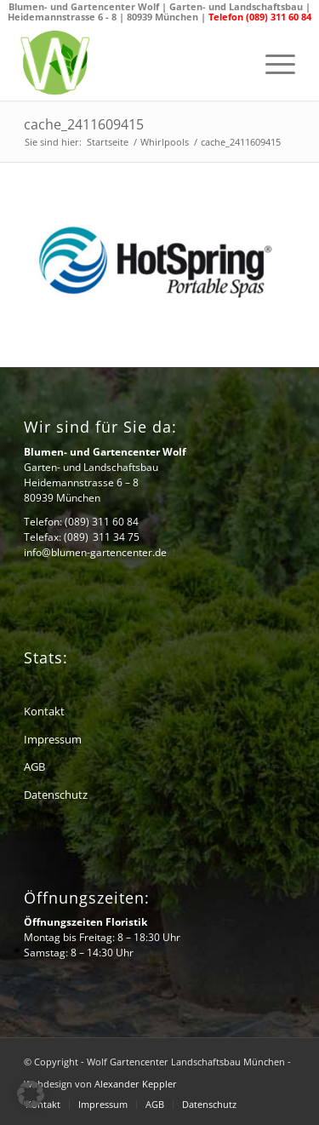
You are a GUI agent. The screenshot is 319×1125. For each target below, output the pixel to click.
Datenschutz (56, 794)
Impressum (53, 739)
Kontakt (44, 711)
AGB (34, 766)
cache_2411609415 (84, 124)
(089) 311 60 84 (102, 521)
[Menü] (271, 65)
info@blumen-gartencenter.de (95, 552)
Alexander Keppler (135, 1083)
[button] (30, 1094)
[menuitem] (271, 65)
